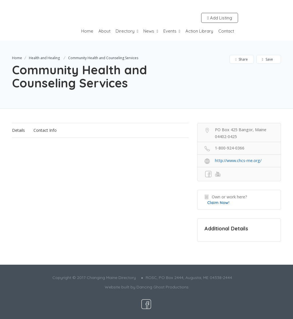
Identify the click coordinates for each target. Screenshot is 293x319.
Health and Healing (44, 57)
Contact (226, 31)
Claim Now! (218, 202)
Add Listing (219, 18)
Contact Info (45, 130)
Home (87, 31)
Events (170, 31)
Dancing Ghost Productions (162, 287)
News (148, 31)
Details (18, 130)
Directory (125, 31)
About (104, 31)
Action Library (199, 31)
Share (241, 59)
